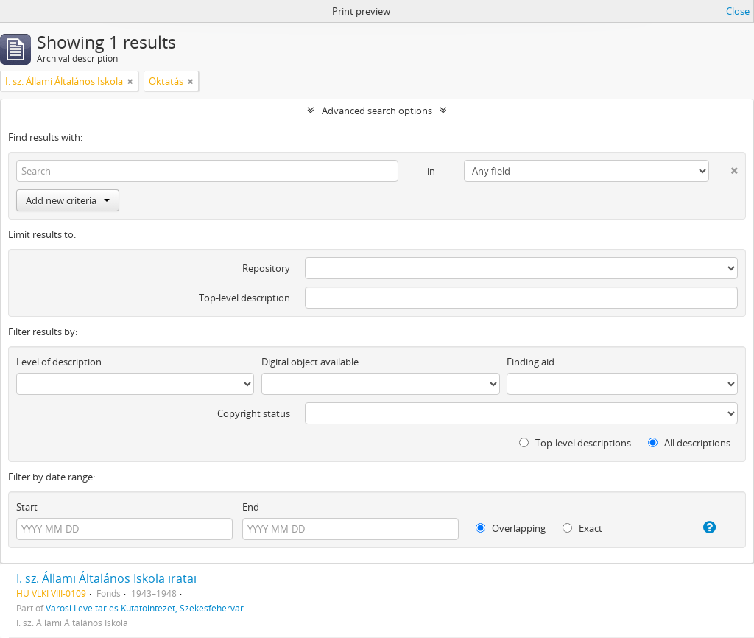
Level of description (59, 361)
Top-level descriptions (575, 442)
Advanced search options (377, 110)
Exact (582, 528)
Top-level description (244, 297)
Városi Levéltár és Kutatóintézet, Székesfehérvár (145, 608)
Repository (266, 268)
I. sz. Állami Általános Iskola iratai (106, 578)
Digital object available (310, 361)
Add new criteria (68, 200)
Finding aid (530, 361)
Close (738, 11)
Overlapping (511, 528)
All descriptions (689, 442)
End (250, 506)
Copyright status (253, 413)
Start (27, 506)
